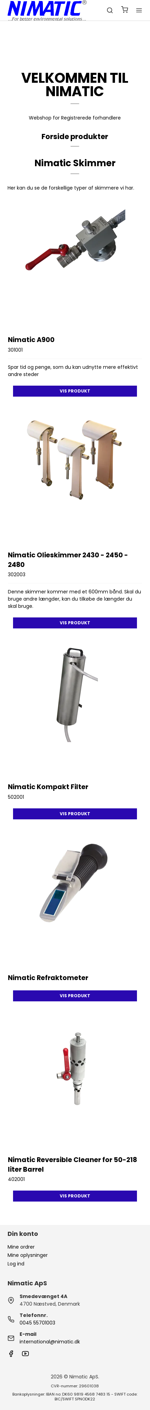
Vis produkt (75, 391)
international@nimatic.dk (50, 1341)
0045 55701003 (37, 1322)
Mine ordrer (21, 1246)
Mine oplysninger (28, 1255)
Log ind (16, 1263)
